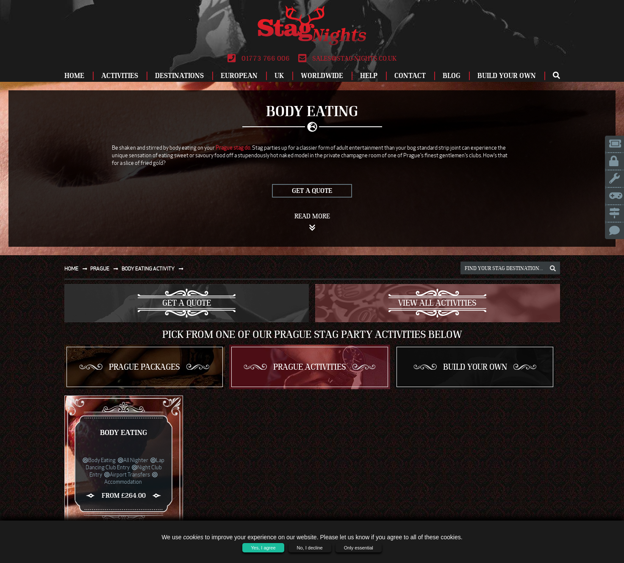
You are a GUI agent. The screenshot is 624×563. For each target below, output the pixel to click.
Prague (106, 268)
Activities (119, 76)
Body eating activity (154, 268)
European (239, 76)
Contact (410, 76)
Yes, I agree (263, 547)
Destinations (179, 76)
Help (368, 76)
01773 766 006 (258, 58)
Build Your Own (506, 76)
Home (74, 76)
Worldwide (322, 76)
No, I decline (310, 547)
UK (279, 76)
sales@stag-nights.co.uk (347, 58)
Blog (451, 76)
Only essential (358, 547)
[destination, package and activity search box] (510, 268)
